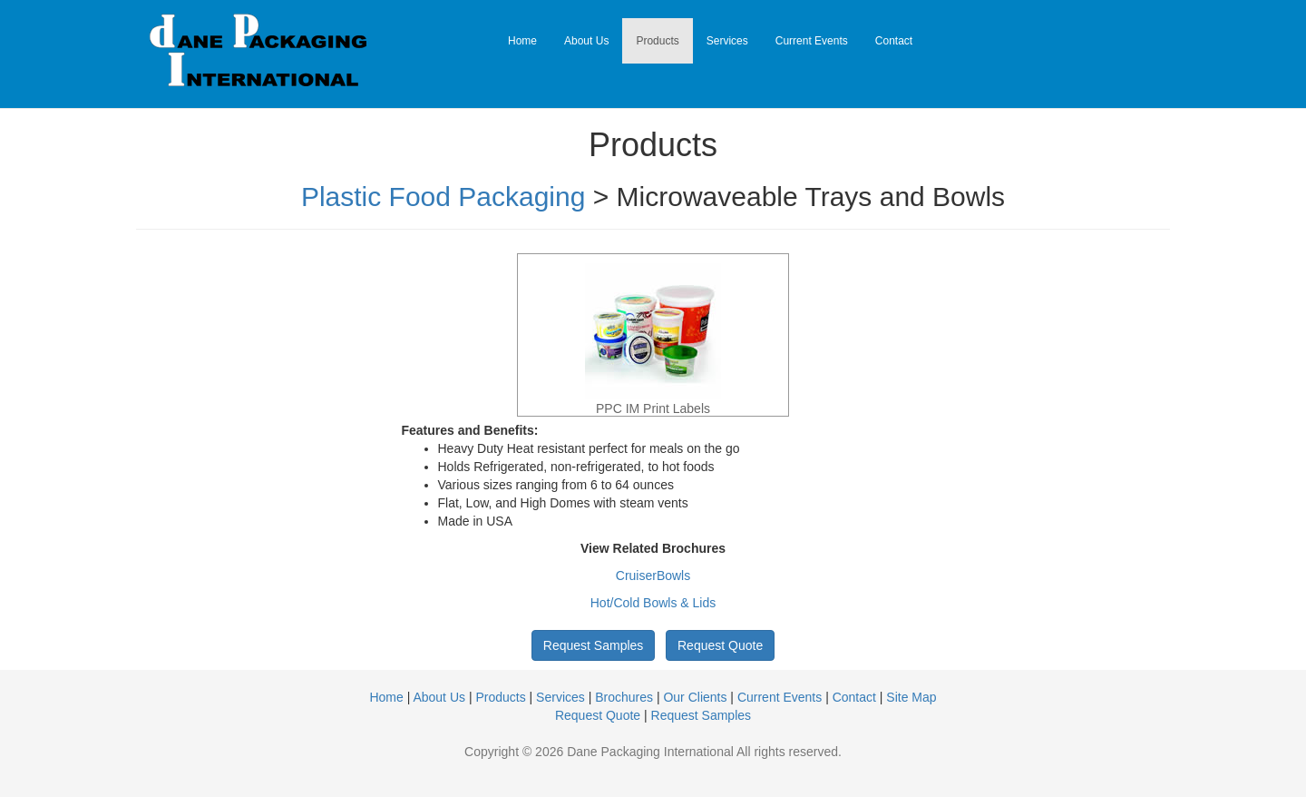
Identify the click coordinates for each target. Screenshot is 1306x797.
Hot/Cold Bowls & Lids (653, 602)
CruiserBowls (653, 575)
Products (657, 40)
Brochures (624, 697)
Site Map (911, 697)
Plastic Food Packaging (443, 197)
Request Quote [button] (720, 645)
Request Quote (597, 715)
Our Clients (694, 697)
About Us (586, 40)
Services (727, 40)
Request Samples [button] (593, 645)
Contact (893, 40)
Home (522, 40)
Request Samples (701, 715)
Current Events (811, 40)
